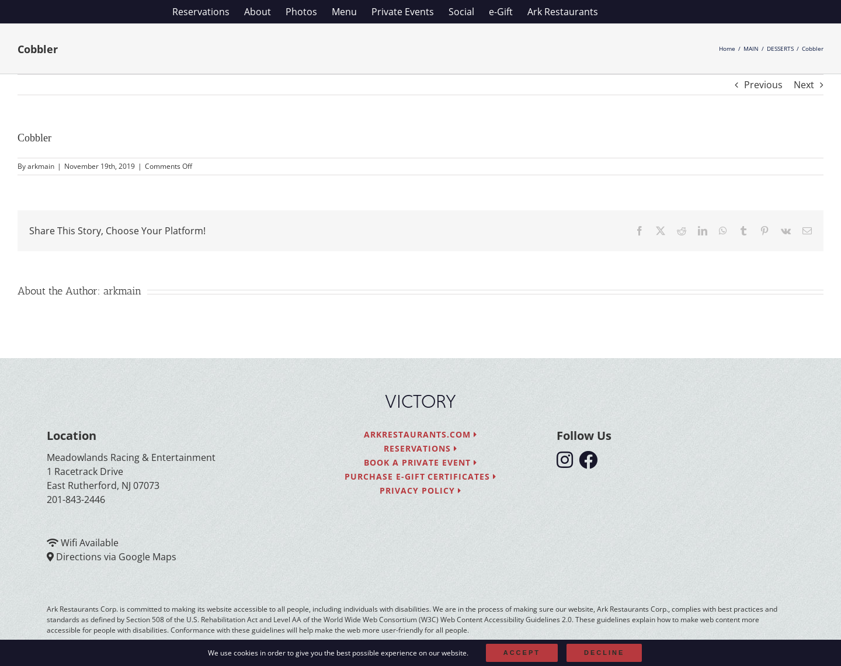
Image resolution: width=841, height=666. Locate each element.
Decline (604, 652)
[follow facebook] (591, 463)
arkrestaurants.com (420, 434)
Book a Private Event (421, 462)
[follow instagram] (568, 463)
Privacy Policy (420, 490)
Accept (521, 652)
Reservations (421, 448)
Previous (763, 84)
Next (804, 84)
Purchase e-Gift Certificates (420, 476)
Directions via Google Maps (116, 556)
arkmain (40, 166)
